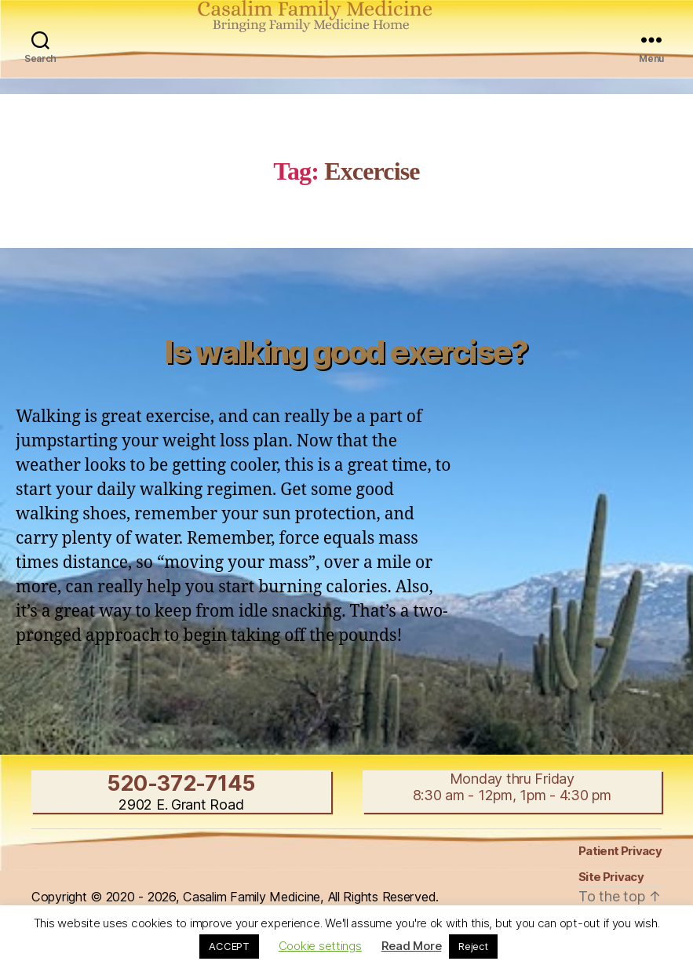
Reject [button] (472, 946)
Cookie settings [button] (320, 945)
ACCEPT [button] (229, 946)
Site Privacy (611, 876)
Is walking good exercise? (346, 352)
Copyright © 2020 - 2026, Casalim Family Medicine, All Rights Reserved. (235, 897)
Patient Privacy (620, 850)
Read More (411, 945)
